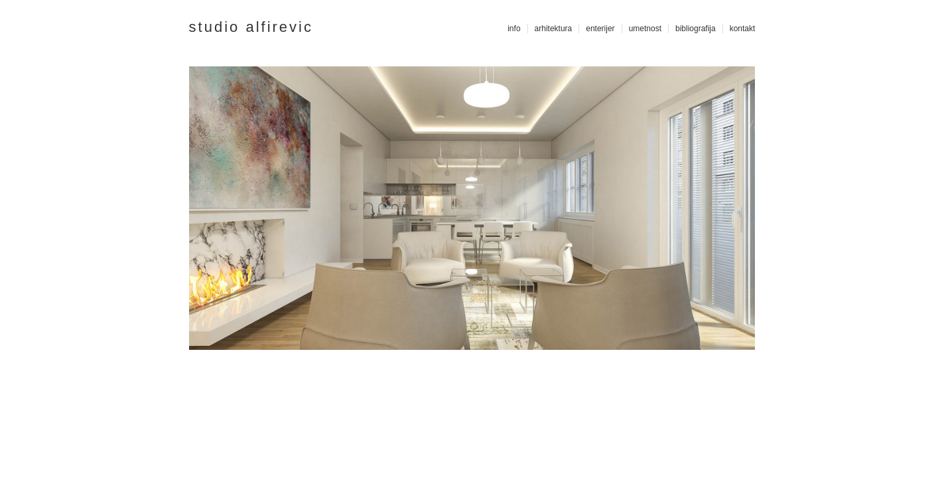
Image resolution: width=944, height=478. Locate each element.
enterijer (600, 28)
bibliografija (695, 28)
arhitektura (554, 28)
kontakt (743, 28)
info (513, 28)
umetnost (645, 28)
